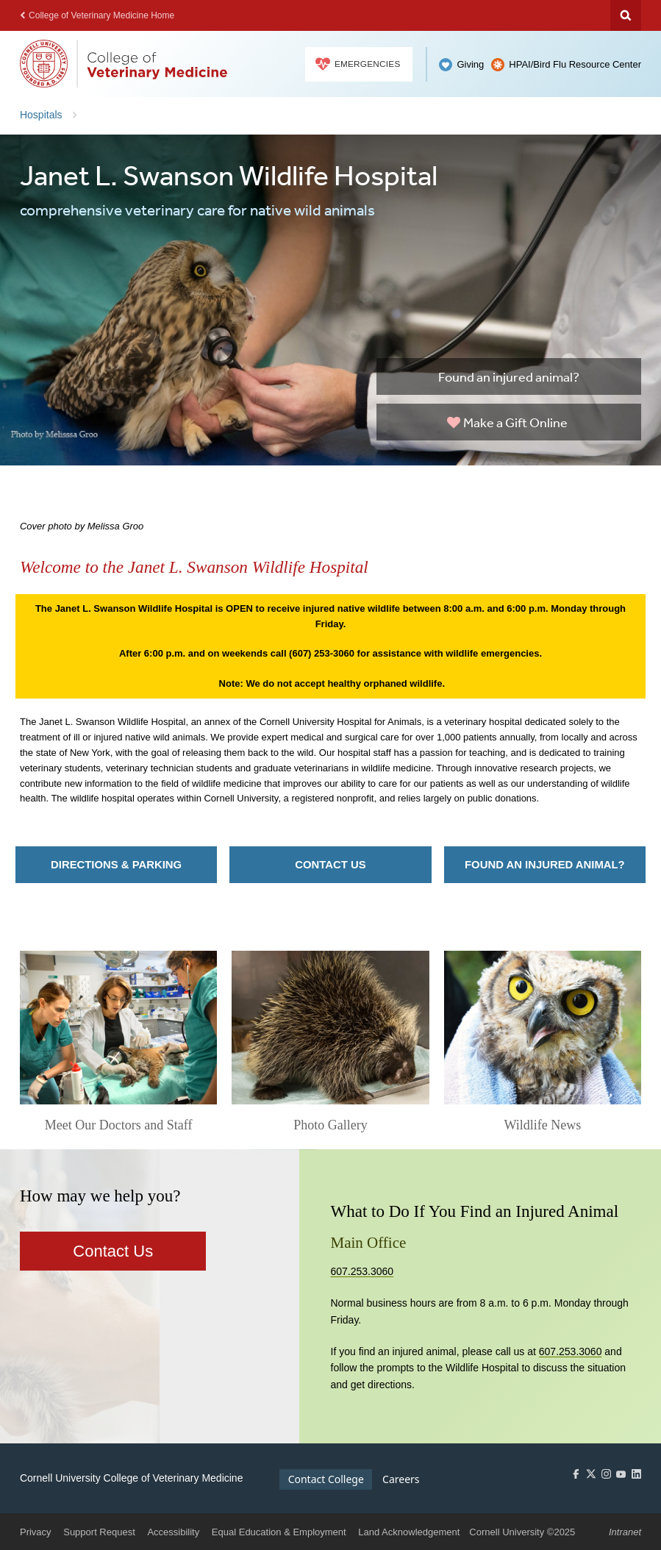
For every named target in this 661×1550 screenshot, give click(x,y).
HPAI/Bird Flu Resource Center (575, 64)
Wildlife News (542, 1125)
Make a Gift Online (507, 422)
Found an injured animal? (508, 376)
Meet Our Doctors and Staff (119, 1125)
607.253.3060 (362, 1271)
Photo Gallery (330, 1125)
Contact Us (330, 865)
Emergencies (358, 64)
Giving (470, 64)
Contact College (326, 1479)
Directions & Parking (116, 865)
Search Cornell (625, 15)
